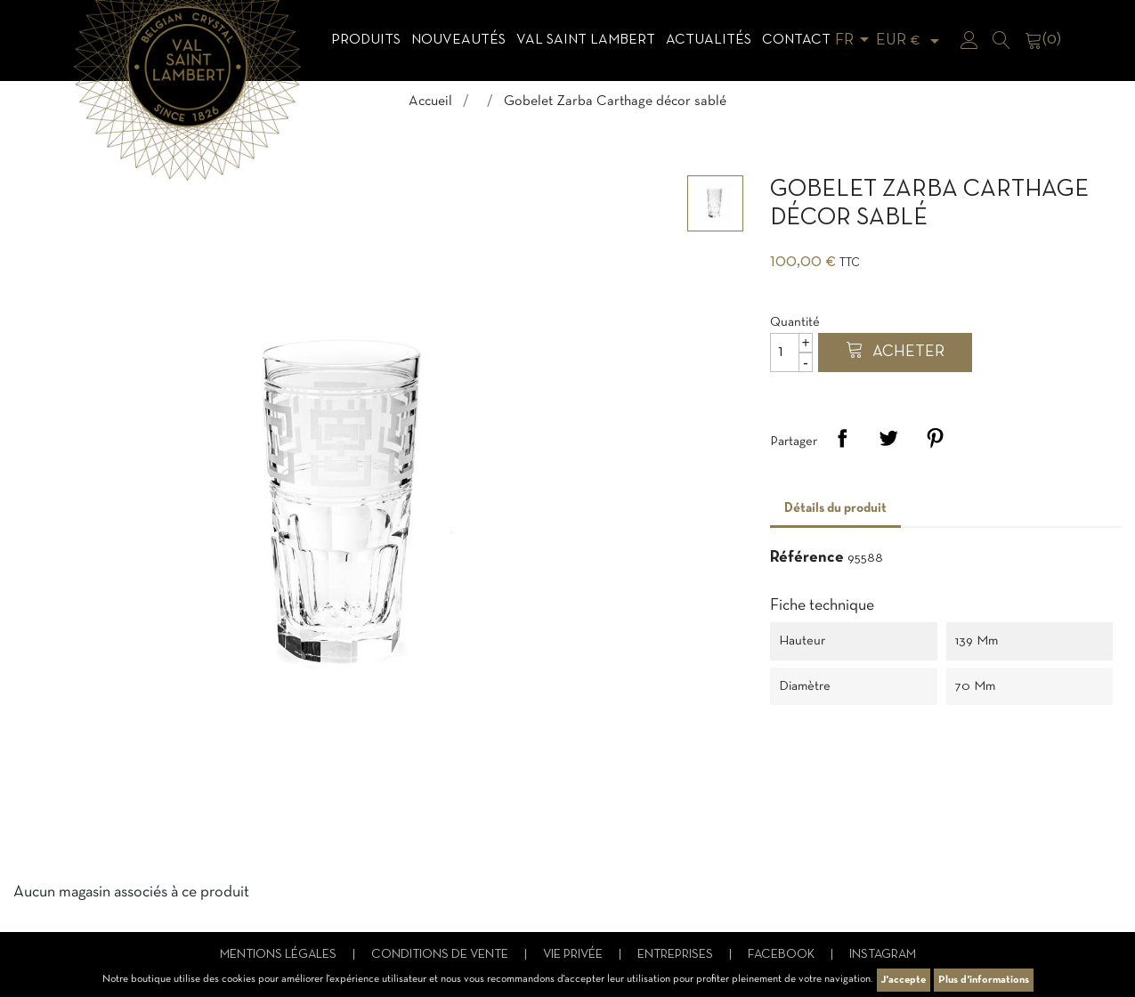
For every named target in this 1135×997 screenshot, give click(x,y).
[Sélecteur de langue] (855, 40)
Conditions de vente (441, 955)
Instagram (882, 955)
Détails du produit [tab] (835, 508)
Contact (796, 40)
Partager (842, 438)
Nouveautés (458, 40)
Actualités (708, 40)
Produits (366, 40)
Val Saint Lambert (585, 40)
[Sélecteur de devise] (910, 40)
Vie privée (574, 955)
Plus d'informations (983, 980)
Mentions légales (279, 955)
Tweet (888, 438)
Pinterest (935, 438)
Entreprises (676, 955)
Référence (807, 557)
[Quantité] (791, 352)
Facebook (782, 955)
